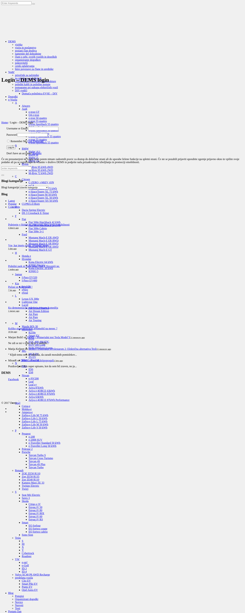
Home (4, 122)
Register (37, 153)
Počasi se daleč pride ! (20, 286)
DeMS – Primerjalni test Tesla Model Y (48, 337)
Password (11, 134)
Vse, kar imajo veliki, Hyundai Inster (28, 245)
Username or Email (17, 128)
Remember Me (19, 141)
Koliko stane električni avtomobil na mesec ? (32, 328)
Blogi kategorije (10, 187)
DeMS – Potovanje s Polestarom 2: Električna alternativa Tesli (63, 348)
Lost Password (36, 141)
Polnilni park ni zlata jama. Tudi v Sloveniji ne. (34, 266)
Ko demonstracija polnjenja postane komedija (33, 307)
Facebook (13, 379)
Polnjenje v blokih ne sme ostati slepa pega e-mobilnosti (39, 224)
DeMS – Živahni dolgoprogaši (37, 360)
